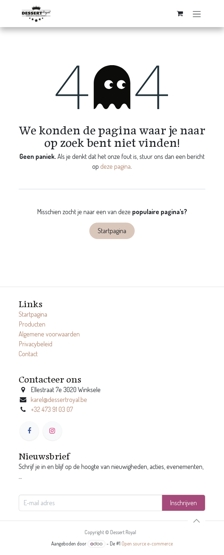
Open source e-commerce (147, 543)
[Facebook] (29, 430)
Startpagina (112, 231)
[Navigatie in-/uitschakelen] (196, 14)
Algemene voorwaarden (49, 334)
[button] (196, 521)
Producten (32, 324)
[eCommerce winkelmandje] (179, 13)
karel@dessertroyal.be (59, 399)
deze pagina (115, 166)
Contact (28, 354)
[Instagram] (52, 430)
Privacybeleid (35, 344)
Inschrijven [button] (183, 503)
